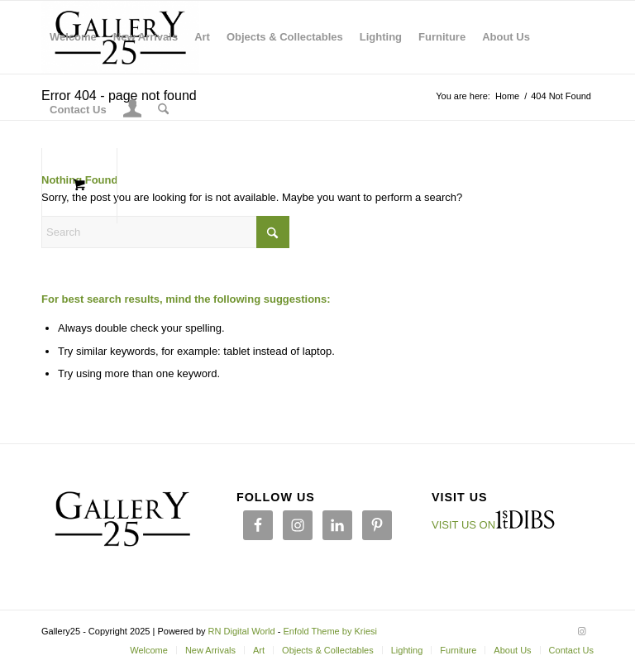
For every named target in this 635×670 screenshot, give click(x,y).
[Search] (163, 110)
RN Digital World (241, 631)
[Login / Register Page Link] (132, 111)
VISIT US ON (463, 525)
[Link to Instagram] (581, 631)
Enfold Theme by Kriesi (330, 631)
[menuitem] (73, 37)
